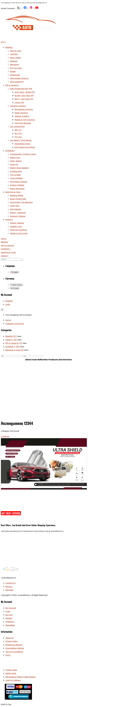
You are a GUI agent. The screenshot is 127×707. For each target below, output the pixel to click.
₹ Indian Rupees (16, 285)
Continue (5, 436)
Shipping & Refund (13, 645)
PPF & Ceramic (12, 85)
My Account (10, 608)
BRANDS (9, 47)
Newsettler (10, 625)
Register (9, 301)
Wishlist (8, 618)
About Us (9, 638)
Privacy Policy (11, 641)
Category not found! (14, 323)
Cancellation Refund (14, 648)
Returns (8, 586)
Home (8, 320)
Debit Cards (10, 673)
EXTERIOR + (10, 150)
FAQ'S (7, 655)
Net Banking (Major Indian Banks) (20, 677)
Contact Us (10, 583)
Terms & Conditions (14, 651)
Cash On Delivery (13, 680)
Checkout (9, 621)
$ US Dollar (15, 288)
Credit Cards (11, 670)
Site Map (9, 590)
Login (7, 304)
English (14, 272)
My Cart (9, 615)
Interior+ (9, 219)
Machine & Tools (12, 192)
